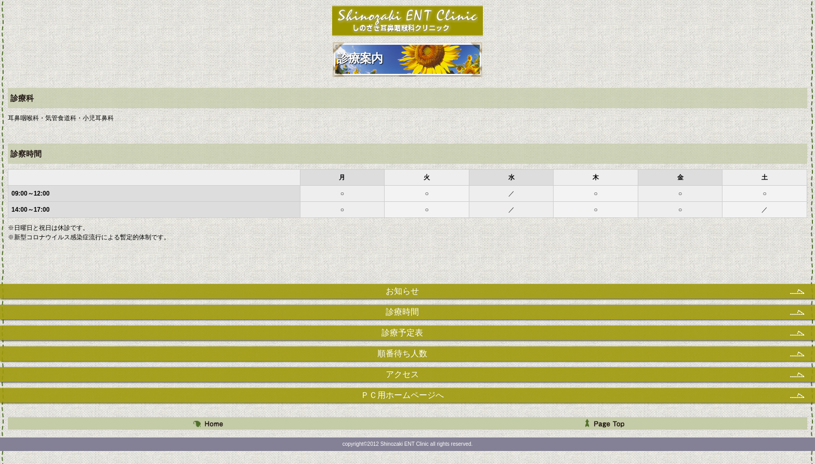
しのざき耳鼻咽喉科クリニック (407, 20)
